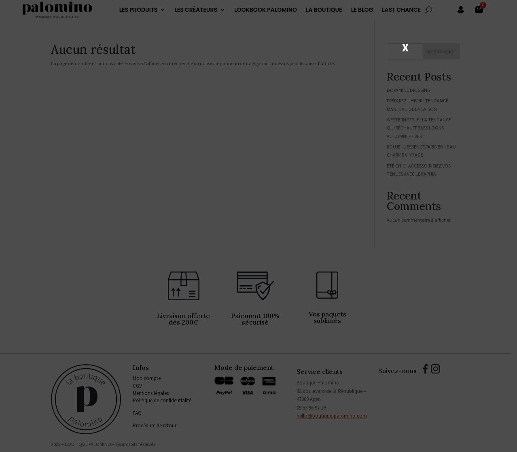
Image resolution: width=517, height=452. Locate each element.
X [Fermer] (405, 47)
